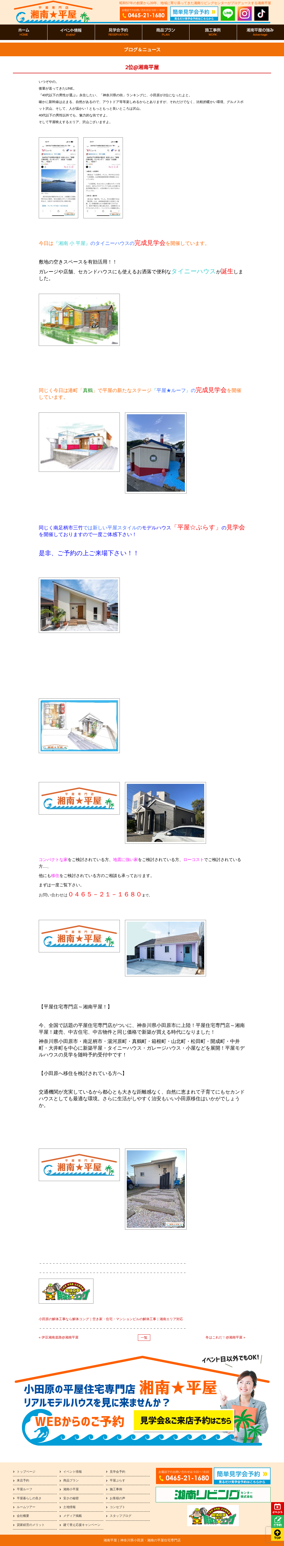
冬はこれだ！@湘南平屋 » (225, 1337)
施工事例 (116, 1489)
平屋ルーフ (24, 1489)
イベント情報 (72, 1471)
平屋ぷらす (117, 1480)
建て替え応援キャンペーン (81, 1525)
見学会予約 (117, 1471)
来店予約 (23, 1480)
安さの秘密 (71, 1498)
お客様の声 (117, 1498)
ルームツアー (26, 1507)
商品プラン (71, 1480)
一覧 (144, 1338)
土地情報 (69, 1507)
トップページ (26, 1471)
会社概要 (23, 1516)
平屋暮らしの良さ (29, 1498)
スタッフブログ (120, 1516)
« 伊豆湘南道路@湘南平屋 (58, 1337)
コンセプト (117, 1507)
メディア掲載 (72, 1516)
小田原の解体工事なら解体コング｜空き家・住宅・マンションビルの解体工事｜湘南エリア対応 (111, 1319)
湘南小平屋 (71, 1489)
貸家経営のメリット (31, 1525)
